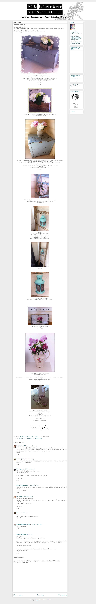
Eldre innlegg (62, 595)
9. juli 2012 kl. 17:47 (29, 459)
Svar (17, 454)
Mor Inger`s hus (20, 469)
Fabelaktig (19, 534)
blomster (21, 438)
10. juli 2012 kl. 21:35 (27, 534)
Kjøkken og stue (38, 438)
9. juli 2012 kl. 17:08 (32, 446)
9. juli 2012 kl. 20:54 (28, 496)
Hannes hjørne (20, 459)
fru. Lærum (19, 496)
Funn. (25, 438)
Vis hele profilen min (75, 43)
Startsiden (40, 595)
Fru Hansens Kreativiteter (27, 436)
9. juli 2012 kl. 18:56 (30, 469)
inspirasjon (30, 438)
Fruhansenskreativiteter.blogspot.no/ (75, 78)
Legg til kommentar (19, 557)
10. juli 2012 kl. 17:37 (23, 513)
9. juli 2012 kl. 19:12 (33, 485)
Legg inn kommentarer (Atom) (43, 600)
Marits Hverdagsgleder (22, 485)
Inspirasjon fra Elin (21, 446)
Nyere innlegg (18, 595)
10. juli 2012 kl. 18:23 (37, 524)
